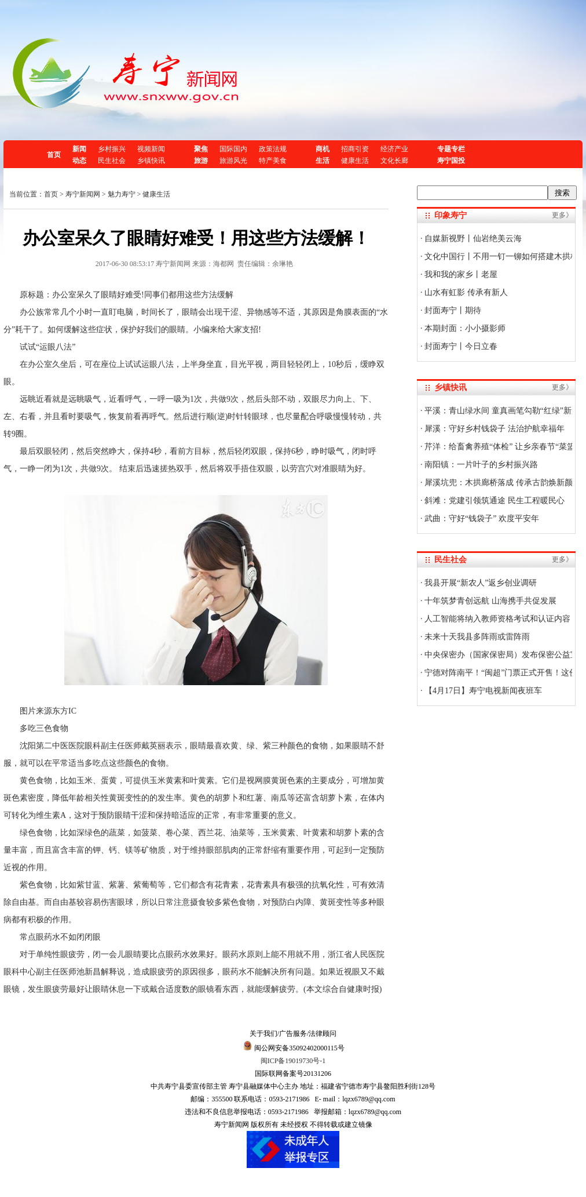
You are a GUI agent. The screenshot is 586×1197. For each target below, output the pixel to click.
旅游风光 (233, 161)
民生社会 (112, 161)
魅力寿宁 (121, 194)
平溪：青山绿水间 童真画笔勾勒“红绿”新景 (501, 410)
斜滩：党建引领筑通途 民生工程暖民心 (494, 500)
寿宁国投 (451, 161)
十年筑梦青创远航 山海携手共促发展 (489, 600)
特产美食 (273, 161)
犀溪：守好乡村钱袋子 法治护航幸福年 (494, 428)
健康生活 (355, 161)
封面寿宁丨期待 (452, 310)
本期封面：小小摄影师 (464, 328)
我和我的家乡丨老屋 (460, 274)
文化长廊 (394, 161)
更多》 (562, 215)
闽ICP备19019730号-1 (293, 1061)
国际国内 (233, 149)
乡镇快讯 (151, 161)
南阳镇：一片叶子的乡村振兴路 (481, 464)
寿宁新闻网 (82, 194)
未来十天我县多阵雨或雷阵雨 (476, 636)
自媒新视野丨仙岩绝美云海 (472, 238)
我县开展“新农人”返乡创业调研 (480, 583)
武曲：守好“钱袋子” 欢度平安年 (481, 518)
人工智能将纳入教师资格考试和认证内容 (497, 618)
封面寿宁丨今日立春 (460, 346)
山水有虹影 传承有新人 (465, 292)
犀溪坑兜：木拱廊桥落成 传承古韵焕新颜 (498, 482)
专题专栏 (451, 149)
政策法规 (273, 149)
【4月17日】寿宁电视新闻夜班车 (483, 690)
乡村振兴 (112, 149)
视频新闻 (151, 149)
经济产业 (394, 149)
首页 (54, 155)
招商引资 (355, 149)
